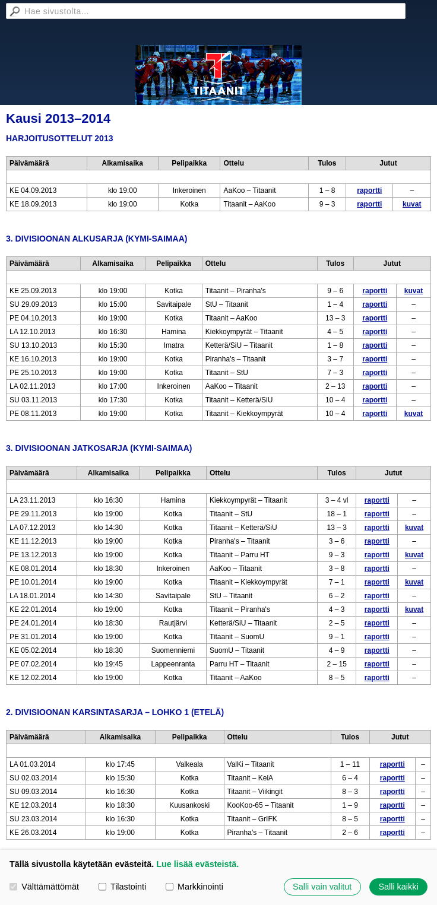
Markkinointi (194, 886)
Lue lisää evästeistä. (197, 864)
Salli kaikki (398, 886)
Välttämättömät (44, 886)
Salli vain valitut (322, 886)
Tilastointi (122, 886)
